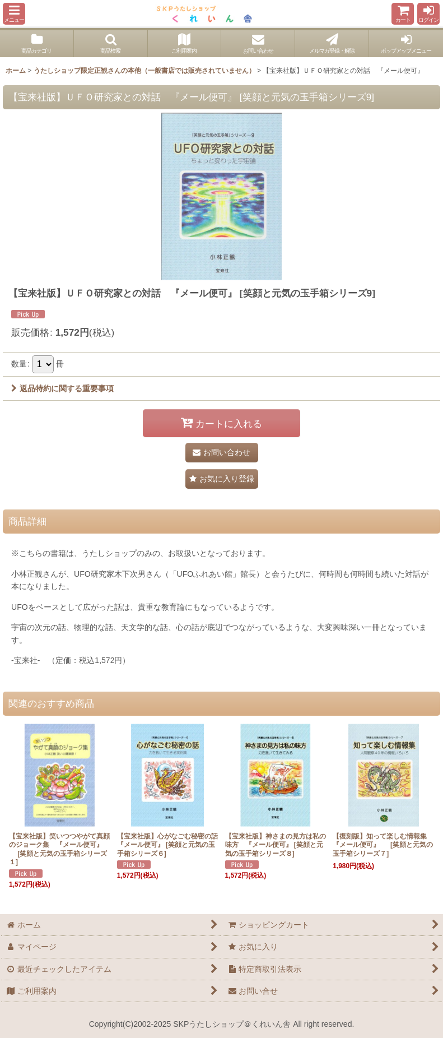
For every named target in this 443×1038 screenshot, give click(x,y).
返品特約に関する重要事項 (62, 388)
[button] (14, 14)
